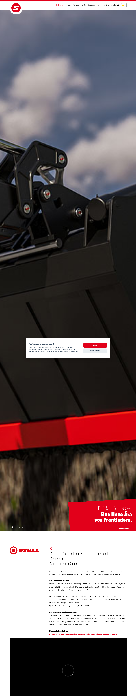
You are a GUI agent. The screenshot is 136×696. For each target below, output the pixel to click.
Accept (95, 345)
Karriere (106, 5)
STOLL (84, 5)
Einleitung (59, 5)
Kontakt (113, 5)
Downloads (91, 5)
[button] (12, 527)
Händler (99, 5)
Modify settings (95, 350)
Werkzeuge (76, 5)
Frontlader (67, 5)
